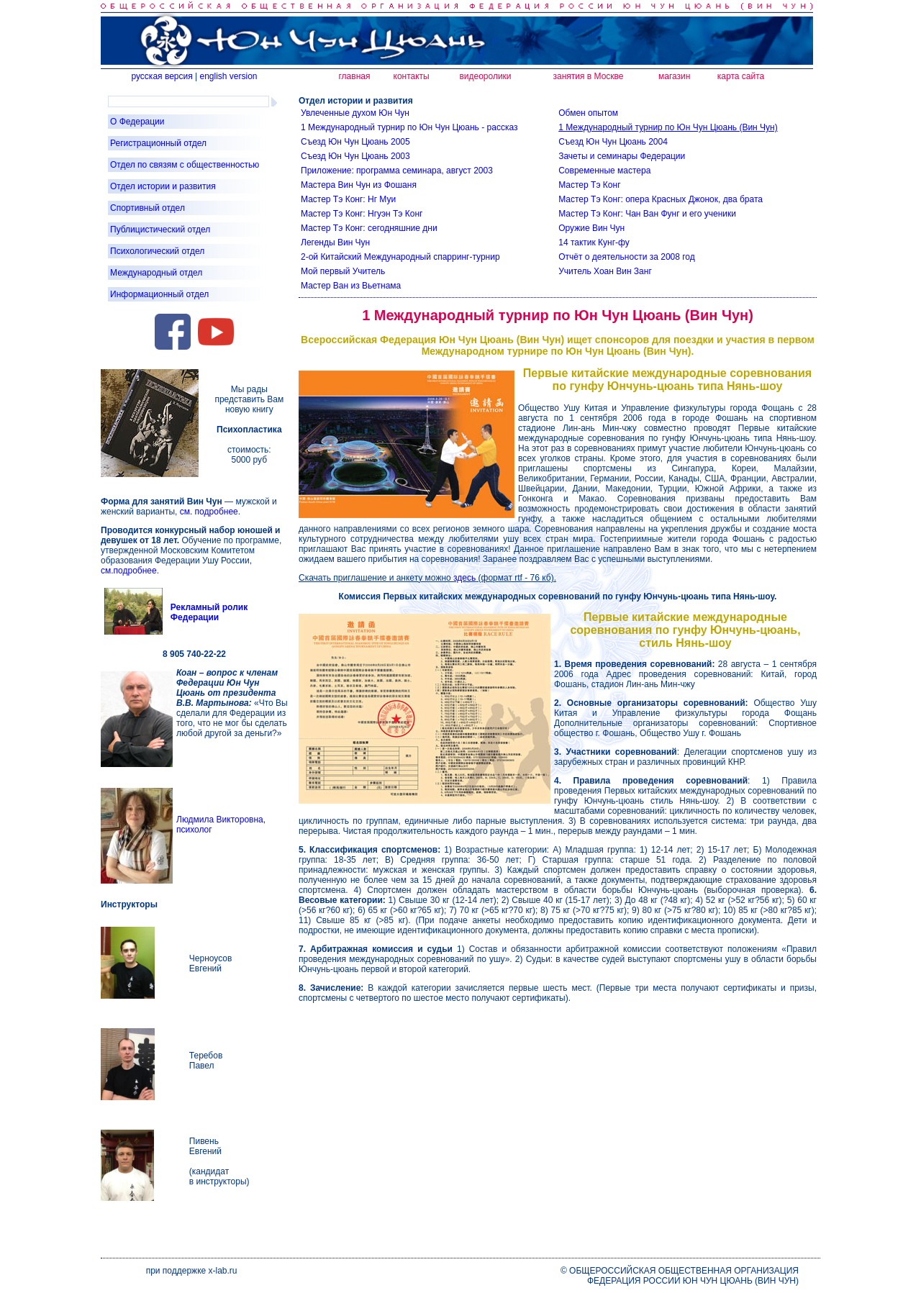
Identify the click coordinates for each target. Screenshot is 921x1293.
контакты (412, 76)
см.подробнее (129, 571)
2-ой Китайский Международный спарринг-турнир (400, 257)
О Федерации (137, 122)
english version (228, 76)
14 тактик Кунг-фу (594, 242)
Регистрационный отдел (158, 143)
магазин (674, 76)
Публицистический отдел (160, 229)
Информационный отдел (159, 294)
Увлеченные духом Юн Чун (355, 113)
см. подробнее (209, 512)
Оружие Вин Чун (591, 228)
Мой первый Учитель (343, 271)
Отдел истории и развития (163, 186)
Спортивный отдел (147, 208)
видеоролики (485, 76)
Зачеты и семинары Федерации (621, 156)
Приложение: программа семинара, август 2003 (397, 170)
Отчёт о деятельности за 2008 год (626, 257)
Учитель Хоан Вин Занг (605, 271)
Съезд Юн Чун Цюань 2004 (613, 142)
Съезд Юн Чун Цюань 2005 (355, 142)
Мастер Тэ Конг (589, 185)
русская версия (161, 76)
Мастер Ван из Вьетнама (351, 286)
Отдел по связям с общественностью (184, 165)
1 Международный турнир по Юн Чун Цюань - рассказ (409, 127)
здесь (464, 578)
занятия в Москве (588, 76)
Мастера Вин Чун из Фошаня (359, 185)
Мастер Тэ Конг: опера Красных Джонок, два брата (660, 199)
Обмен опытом (588, 113)
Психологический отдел (157, 251)
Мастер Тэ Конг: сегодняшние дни (369, 228)
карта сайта (740, 76)
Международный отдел (156, 273)
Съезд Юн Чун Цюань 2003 (355, 156)
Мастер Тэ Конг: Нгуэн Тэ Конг (361, 214)
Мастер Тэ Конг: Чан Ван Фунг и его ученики (647, 214)
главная (354, 76)
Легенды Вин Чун (335, 242)
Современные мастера (604, 170)
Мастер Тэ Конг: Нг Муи (348, 199)
